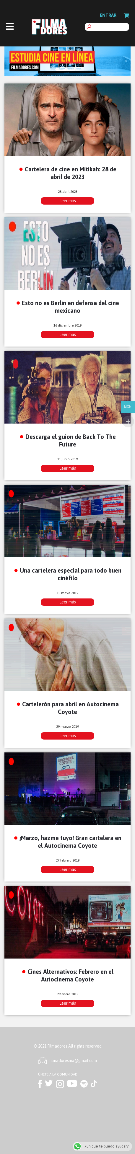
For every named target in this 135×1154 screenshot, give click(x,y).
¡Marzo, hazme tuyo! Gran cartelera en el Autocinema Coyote (70, 841)
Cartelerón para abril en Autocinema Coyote (70, 708)
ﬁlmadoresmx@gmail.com (73, 1060)
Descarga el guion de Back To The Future (70, 440)
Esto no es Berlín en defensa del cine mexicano (70, 307)
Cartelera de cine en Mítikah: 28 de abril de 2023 (70, 173)
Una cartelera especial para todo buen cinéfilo (70, 574)
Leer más (67, 200)
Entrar (108, 15)
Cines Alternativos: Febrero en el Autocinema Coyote (70, 975)
